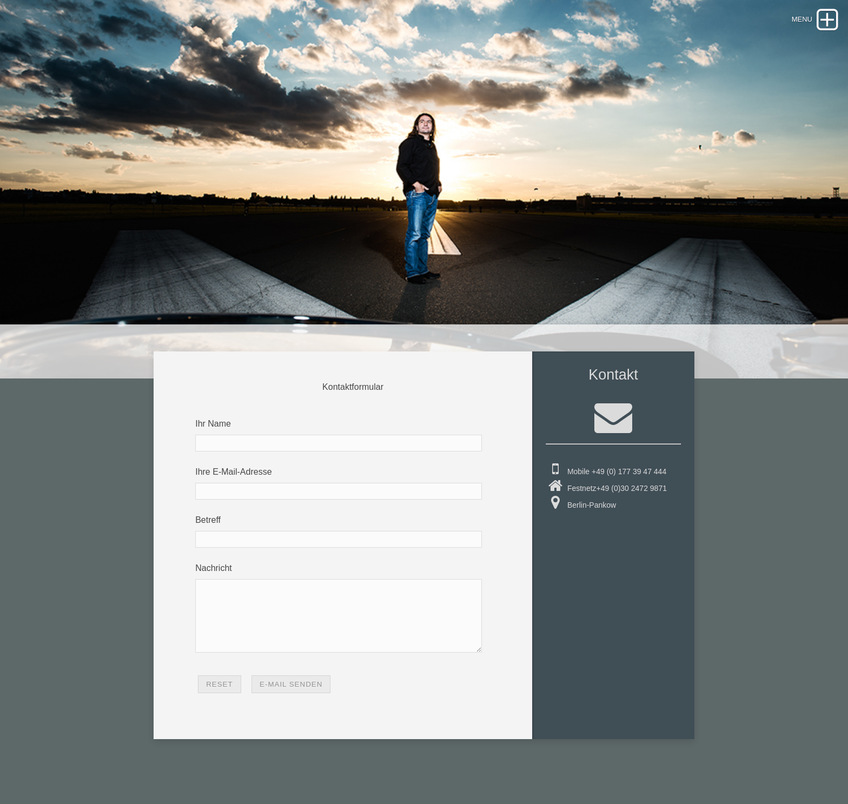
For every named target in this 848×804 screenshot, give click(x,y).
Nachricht (213, 568)
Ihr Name (213, 423)
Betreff (208, 519)
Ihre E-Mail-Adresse (233, 471)
